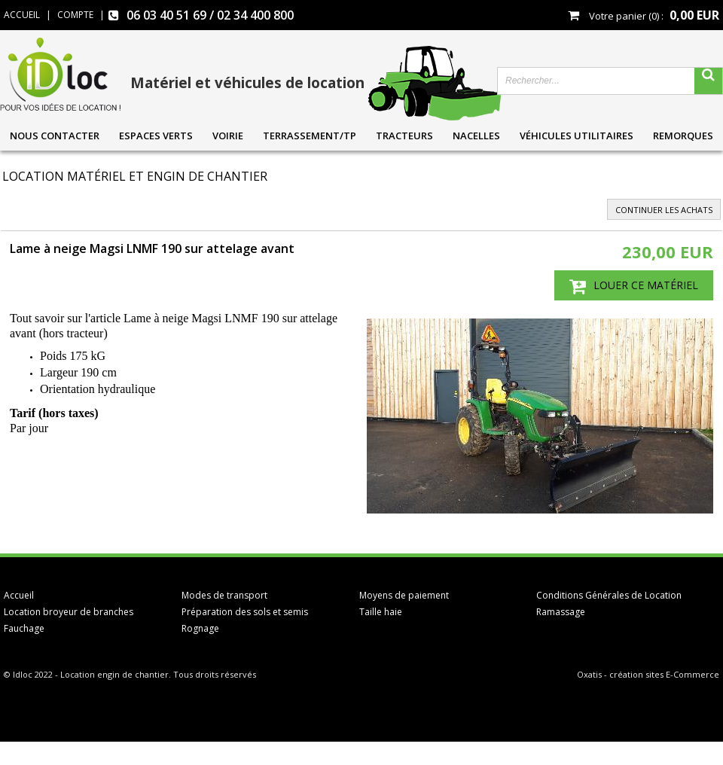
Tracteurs (404, 135)
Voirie (227, 135)
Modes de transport (224, 595)
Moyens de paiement (404, 595)
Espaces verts (156, 135)
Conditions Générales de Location (609, 595)
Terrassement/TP (309, 135)
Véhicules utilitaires (576, 135)
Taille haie (380, 611)
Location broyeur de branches (68, 611)
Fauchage (24, 628)
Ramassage (560, 611)
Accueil (19, 595)
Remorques (683, 135)
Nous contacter (54, 135)
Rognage (200, 628)
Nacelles (476, 135)
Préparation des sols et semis (245, 611)
